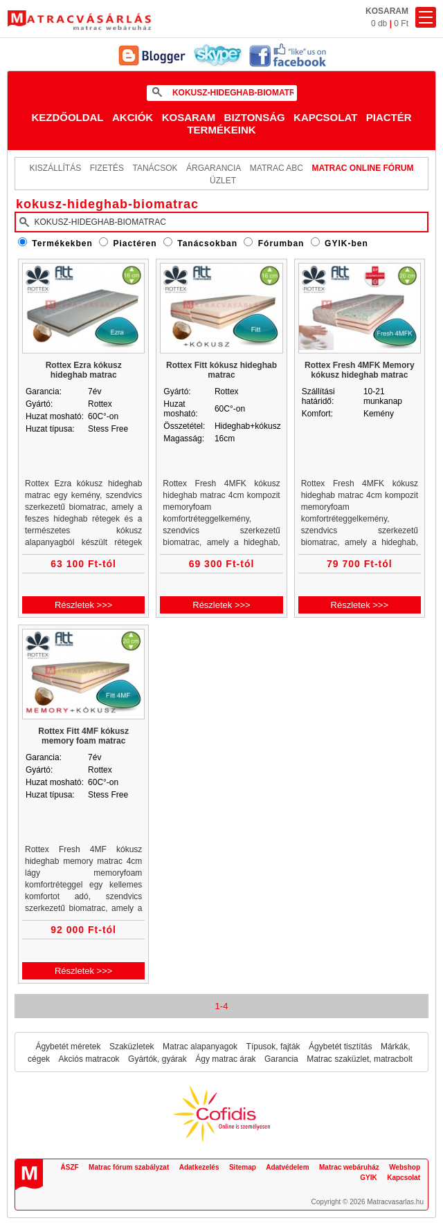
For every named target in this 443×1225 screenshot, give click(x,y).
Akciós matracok (89, 1059)
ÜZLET (223, 180)
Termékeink (221, 130)
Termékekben (62, 243)
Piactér (389, 117)
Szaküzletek (131, 1046)
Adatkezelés (199, 1167)
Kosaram (189, 117)
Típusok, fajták (273, 1046)
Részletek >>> (83, 605)
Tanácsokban (207, 243)
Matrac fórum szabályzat (129, 1167)
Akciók (132, 117)
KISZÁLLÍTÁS (55, 168)
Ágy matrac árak (225, 1059)
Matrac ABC (276, 168)
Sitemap (242, 1167)
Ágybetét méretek (67, 1046)
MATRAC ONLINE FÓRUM (362, 168)
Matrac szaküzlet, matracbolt (360, 1059)
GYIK (368, 1177)
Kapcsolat (325, 117)
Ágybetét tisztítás (340, 1046)
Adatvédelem (287, 1167)
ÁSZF (70, 1167)
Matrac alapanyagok (200, 1046)
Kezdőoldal (67, 117)
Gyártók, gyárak (157, 1059)
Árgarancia (213, 168)
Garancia (281, 1059)
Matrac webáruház (349, 1167)
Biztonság (254, 117)
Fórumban (281, 243)
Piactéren (135, 243)
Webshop (404, 1167)
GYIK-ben (346, 243)
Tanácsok (154, 168)
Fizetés (107, 168)
